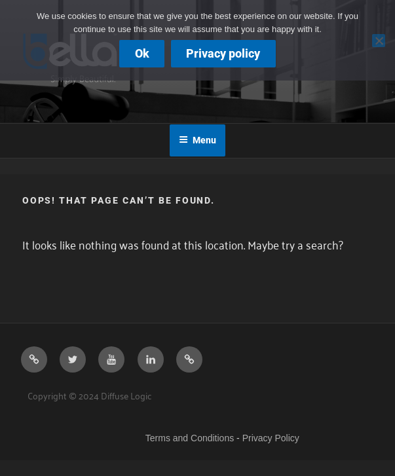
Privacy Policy (270, 438)
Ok (142, 53)
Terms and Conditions (189, 438)
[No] (378, 40)
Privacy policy (223, 53)
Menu (197, 140)
